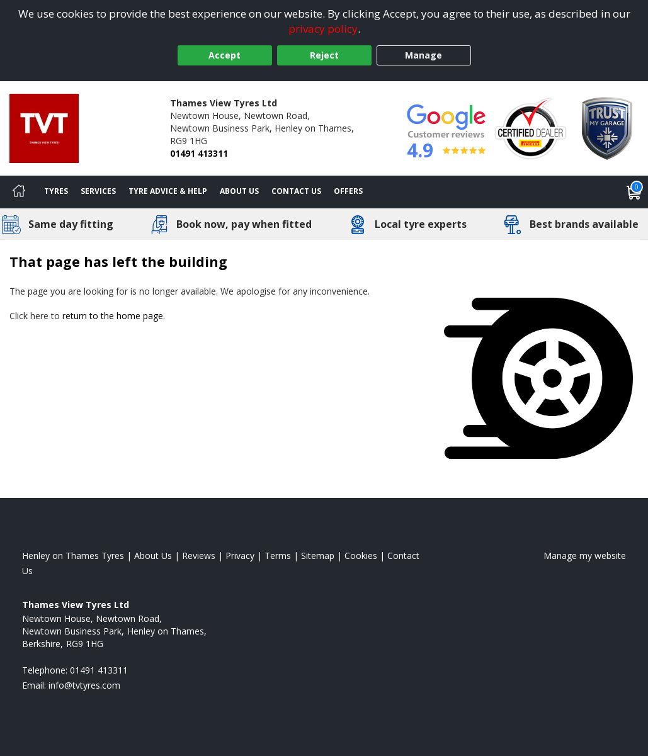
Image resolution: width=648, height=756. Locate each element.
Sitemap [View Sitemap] (317, 555)
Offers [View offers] (348, 191)
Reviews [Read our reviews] (198, 555)
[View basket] (634, 192)
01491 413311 (199, 153)
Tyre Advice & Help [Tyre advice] (167, 191)
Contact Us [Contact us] (296, 191)
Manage (423, 55)
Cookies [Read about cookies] (360, 555)
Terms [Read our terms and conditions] (277, 555)
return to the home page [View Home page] (112, 316)
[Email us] (84, 685)
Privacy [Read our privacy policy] (239, 555)
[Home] (19, 192)
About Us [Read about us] (153, 555)
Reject (324, 55)
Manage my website (584, 555)
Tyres (56, 191)
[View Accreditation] (530, 127)
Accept (224, 55)
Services (98, 191)
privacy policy (323, 28)
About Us (239, 191)
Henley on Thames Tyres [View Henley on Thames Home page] (73, 555)
